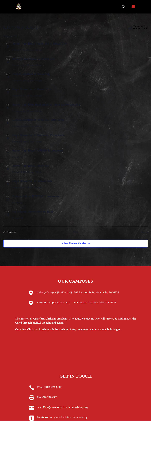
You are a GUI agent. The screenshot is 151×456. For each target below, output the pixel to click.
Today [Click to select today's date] (75, 232)
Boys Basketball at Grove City (31, 89)
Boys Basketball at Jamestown (32, 181)
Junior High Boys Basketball (30, 165)
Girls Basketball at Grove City (31, 74)
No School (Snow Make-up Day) (32, 211)
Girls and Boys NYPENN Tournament (36, 196)
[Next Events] (144, 232)
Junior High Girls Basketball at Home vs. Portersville (46, 104)
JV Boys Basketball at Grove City (33, 58)
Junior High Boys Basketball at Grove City (39, 43)
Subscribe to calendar (73, 243)
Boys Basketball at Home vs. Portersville (38, 135)
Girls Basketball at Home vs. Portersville (38, 119)
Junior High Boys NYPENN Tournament (37, 150)
